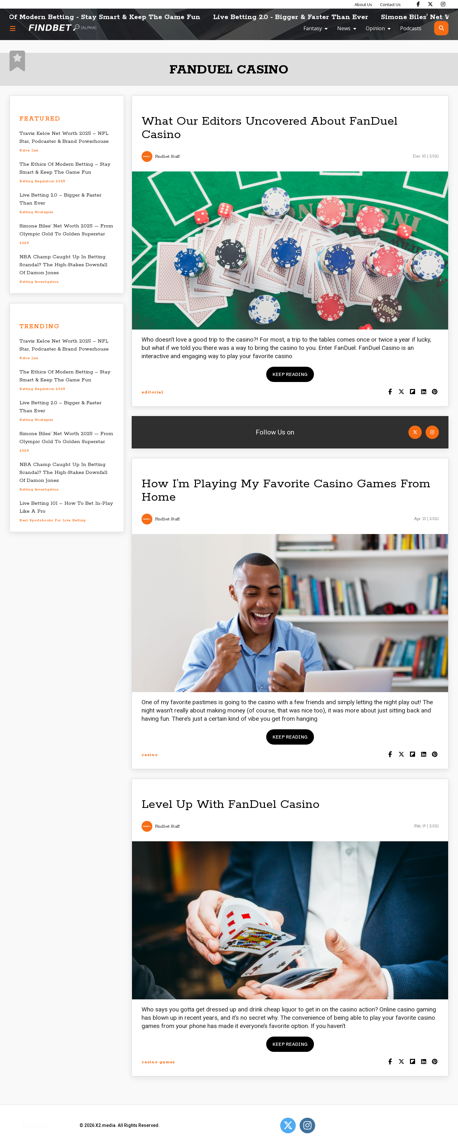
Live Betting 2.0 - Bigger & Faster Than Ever (314, 17)
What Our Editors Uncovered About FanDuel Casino (270, 128)
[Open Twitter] (415, 432)
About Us (363, 4)
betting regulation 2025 (42, 181)
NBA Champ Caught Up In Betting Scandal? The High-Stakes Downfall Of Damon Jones (63, 265)
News (343, 28)
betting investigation (39, 282)
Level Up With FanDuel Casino (231, 804)
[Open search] (441, 28)
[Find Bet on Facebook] (418, 4)
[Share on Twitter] (401, 392)
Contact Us (390, 4)
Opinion (375, 28)
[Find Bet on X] (430, 4)
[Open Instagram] (432, 432)
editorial (152, 392)
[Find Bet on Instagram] (443, 4)
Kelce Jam (28, 150)
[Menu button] (13, 28)
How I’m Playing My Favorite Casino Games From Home (286, 490)
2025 (24, 243)
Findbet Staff (167, 156)
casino (150, 755)
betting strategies (36, 212)
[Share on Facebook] (390, 392)
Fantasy (312, 28)
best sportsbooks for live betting (52, 520)
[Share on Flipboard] (412, 392)
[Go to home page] (62, 28)
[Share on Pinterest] (435, 392)
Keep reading (290, 374)
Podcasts (410, 28)
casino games (158, 1062)
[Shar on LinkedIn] (423, 392)
